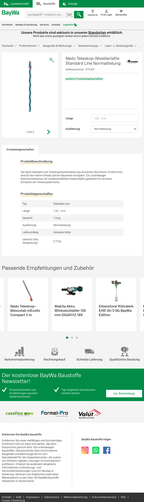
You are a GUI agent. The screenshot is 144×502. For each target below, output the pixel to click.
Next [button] (48, 132)
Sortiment (7, 24)
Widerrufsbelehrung (75, 497)
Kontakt (56, 24)
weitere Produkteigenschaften (84, 78)
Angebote (68, 24)
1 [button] (67, 338)
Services (44, 24)
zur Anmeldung (124, 393)
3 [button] (77, 338)
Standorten (97, 32)
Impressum (33, 497)
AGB (18, 497)
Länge (69, 118)
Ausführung (73, 129)
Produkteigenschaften (20, 149)
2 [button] (72, 338)
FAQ (123, 497)
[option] (30, 86)
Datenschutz (51, 497)
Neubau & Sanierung (26, 24)
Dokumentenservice (104, 497)
